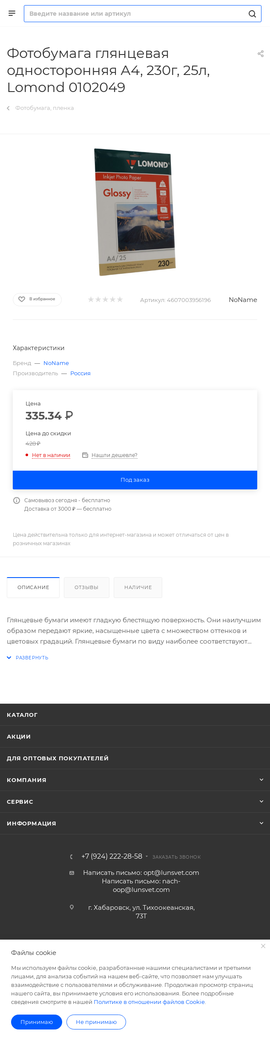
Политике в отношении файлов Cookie (149, 1001)
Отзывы (87, 587)
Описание (33, 587)
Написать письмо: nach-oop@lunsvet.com (141, 885)
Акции (19, 736)
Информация (32, 823)
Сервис (20, 801)
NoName (243, 300)
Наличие (138, 587)
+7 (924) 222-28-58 (111, 856)
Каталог (22, 714)
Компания (26, 779)
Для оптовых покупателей (58, 758)
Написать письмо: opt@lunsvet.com (141, 872)
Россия (80, 373)
